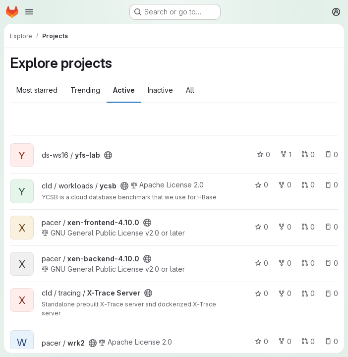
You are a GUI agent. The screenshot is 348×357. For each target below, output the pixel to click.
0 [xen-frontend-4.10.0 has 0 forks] (284, 227)
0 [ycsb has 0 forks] (284, 184)
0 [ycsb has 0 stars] (261, 184)
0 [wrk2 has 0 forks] (284, 341)
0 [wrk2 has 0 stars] (261, 341)
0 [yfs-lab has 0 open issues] (331, 154)
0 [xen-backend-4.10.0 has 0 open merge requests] (308, 263)
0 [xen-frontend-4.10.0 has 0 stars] (261, 227)
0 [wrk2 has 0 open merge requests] (308, 341)
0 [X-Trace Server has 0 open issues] (331, 293)
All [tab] (190, 90)
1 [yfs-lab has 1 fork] (285, 154)
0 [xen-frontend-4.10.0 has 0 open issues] (331, 227)
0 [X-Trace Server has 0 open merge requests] (308, 293)
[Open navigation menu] (29, 12)
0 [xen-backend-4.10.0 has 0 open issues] (331, 263)
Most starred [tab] (37, 90)
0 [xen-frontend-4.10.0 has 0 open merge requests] (308, 227)
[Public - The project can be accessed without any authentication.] (108, 155)
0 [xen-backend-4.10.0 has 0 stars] (261, 263)
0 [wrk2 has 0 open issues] (331, 341)
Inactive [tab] (160, 90)
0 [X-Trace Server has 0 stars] (261, 293)
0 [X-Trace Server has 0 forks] (284, 293)
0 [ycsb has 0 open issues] (331, 184)
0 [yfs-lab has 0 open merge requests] (308, 154)
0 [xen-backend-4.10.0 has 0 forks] (284, 263)
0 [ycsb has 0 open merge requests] (308, 184)
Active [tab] (124, 90)
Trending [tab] (85, 90)
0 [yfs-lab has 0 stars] (263, 154)
